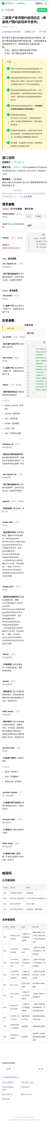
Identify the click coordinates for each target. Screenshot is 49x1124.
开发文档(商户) (8, 1082)
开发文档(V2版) (27, 1082)
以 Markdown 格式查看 (11, 32)
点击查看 (28, 197)
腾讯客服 (5, 1099)
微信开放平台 (7, 1094)
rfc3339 (14, 535)
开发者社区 (25, 1087)
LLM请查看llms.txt (10, 1077)
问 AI (42, 32)
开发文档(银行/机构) (8, 1088)
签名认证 (11, 224)
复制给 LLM (30, 32)
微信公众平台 (26, 1094)
